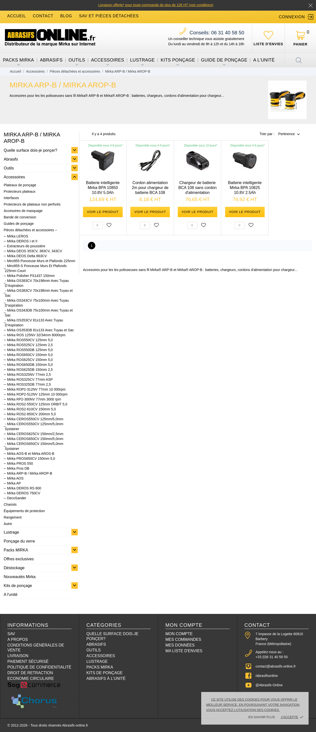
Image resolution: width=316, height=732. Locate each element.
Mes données (180, 645)
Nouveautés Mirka (20, 577)
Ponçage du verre (19, 541)
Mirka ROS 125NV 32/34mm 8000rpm (36, 335)
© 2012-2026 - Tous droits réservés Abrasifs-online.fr (47, 725)
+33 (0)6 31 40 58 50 (272, 657)
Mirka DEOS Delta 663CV (27, 256)
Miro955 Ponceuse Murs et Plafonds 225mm (41, 261)
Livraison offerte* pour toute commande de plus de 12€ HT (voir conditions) (155, 5)
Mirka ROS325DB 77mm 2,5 (29, 384)
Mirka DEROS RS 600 (24, 488)
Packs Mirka (99, 667)
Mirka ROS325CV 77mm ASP (30, 379)
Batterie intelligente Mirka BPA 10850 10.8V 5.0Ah (102, 188)
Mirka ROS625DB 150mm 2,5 (30, 370)
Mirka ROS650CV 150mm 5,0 (30, 355)
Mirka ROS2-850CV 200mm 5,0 (31, 414)
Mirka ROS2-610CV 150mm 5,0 (31, 409)
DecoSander (16, 498)
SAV (11, 634)
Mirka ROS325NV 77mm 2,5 (29, 374)
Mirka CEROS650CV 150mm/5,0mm (35, 439)
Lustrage (142, 60)
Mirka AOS (15, 478)
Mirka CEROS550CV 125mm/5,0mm (35, 419)
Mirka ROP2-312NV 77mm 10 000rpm (36, 389)
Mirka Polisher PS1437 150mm (31, 276)
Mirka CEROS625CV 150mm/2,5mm (35, 434)
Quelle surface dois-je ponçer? (30, 150)
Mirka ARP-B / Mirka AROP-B (29, 473)
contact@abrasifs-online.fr (276, 666)
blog (66, 16)
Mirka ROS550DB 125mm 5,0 (30, 350)
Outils (77, 60)
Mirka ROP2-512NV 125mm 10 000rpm (37, 394)
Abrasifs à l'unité (106, 678)
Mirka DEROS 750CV (23, 493)
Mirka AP (14, 483)
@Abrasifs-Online (269, 685)
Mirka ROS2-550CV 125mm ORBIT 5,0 (37, 404)
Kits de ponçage (18, 586)
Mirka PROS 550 (20, 463)
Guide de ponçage (224, 60)
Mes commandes (183, 639)
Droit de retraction (30, 673)
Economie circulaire (30, 678)
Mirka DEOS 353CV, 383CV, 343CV (34, 251)
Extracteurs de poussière (26, 246)
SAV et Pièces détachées (109, 16)
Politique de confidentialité (39, 667)
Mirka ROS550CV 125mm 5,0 (30, 340)
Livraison (17, 656)
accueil (16, 16)
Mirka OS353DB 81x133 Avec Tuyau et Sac (40, 330)
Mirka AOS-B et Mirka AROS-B (30, 454)
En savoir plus (261, 717)
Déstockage (14, 568)
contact (43, 16)
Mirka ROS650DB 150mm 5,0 (30, 365)
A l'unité (264, 60)
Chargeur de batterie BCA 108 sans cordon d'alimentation (197, 188)
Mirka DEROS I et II (22, 241)
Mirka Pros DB (18, 468)
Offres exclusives (19, 559)
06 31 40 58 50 (217, 32)
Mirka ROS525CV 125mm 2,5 (30, 345)
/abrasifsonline (267, 676)
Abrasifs (51, 60)
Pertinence (286, 134)
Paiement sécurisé (28, 661)
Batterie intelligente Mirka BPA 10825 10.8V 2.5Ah (245, 188)
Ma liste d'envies (183, 651)
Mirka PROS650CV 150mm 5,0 (31, 458)
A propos (17, 639)
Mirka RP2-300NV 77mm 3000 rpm (34, 399)
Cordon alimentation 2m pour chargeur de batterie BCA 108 (150, 188)
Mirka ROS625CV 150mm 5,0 (30, 360)
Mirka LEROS (17, 236)
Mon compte (179, 634)
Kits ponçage (178, 60)
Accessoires (107, 60)
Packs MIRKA (18, 60)
